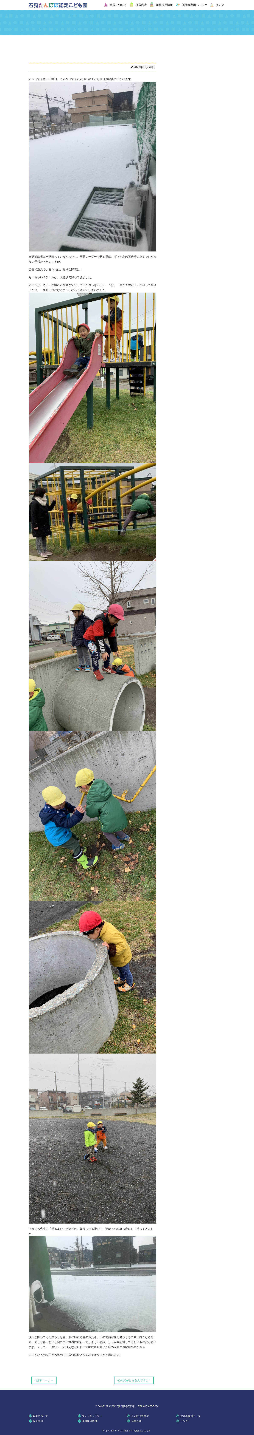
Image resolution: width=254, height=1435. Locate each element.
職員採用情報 (89, 1421)
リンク (184, 1421)
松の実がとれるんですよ (133, 1380)
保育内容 (38, 1421)
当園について (40, 1416)
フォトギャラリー (92, 1416)
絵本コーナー (44, 1380)
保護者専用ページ (190, 1416)
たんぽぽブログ (140, 1416)
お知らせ (136, 1421)
